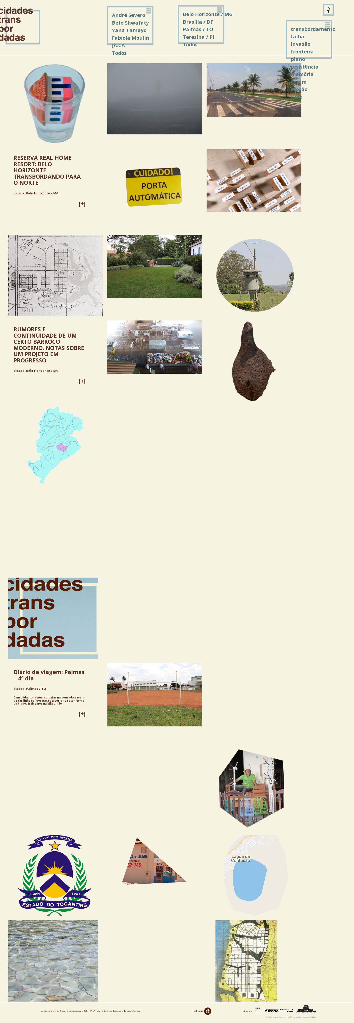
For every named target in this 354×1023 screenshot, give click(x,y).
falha (297, 36)
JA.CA (118, 45)
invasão (300, 43)
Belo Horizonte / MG (208, 14)
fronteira (302, 51)
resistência (305, 66)
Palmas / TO (198, 29)
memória (302, 74)
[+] (82, 203)
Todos (190, 44)
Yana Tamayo (129, 30)
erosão (299, 89)
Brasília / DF (198, 21)
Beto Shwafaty (130, 22)
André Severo (128, 15)
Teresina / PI (198, 36)
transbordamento (313, 28)
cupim (299, 81)
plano (298, 58)
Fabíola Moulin (130, 37)
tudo (297, 96)
